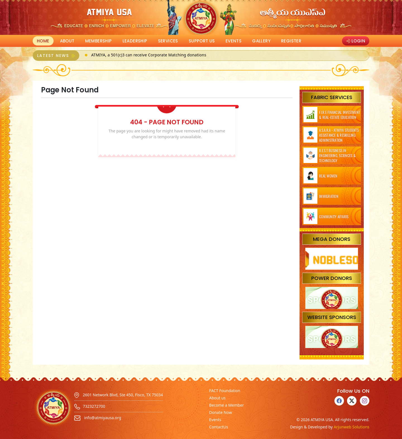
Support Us (202, 41)
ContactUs (218, 427)
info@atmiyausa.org (97, 417)
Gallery (261, 41)
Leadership (135, 41)
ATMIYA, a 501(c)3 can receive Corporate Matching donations (148, 54)
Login (355, 41)
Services (168, 41)
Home (43, 41)
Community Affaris (333, 216)
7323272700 (89, 406)
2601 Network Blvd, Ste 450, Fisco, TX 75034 (118, 394)
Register (291, 41)
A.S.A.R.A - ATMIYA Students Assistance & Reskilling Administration (339, 135)
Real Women (328, 176)
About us (217, 397)
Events (233, 41)
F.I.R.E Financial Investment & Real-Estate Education (339, 114)
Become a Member (226, 405)
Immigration (328, 196)
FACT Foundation (224, 390)
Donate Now (220, 412)
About (67, 41)
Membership (98, 41)
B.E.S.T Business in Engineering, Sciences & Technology (337, 155)
